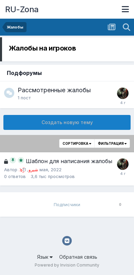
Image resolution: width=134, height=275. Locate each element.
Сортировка (77, 143)
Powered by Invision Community (67, 265)
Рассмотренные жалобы (54, 90)
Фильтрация (112, 143)
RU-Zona (22, 9)
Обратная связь (78, 257)
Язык (45, 257)
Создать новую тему (67, 122)
